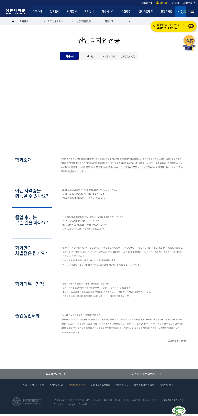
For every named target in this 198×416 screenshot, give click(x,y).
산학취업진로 (148, 12)
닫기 (154, 27)
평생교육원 (170, 12)
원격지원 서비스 (167, 385)
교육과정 (89, 56)
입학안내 (55, 12)
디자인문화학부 (55, 21)
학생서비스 (110, 12)
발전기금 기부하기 (189, 43)
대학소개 (38, 12)
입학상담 (163, 2)
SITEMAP (175, 2)
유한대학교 (16, 11)
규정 (42, 385)
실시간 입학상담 (128, 56)
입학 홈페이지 (146, 2)
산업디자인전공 (83, 21)
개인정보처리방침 (77, 385)
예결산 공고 (28, 385)
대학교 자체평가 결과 (144, 385)
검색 (180, 11)
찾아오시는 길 (56, 385)
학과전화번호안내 (171, 400)
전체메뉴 (192, 11)
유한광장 (128, 12)
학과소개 (109, 21)
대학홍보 (73, 12)
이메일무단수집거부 (100, 385)
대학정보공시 (122, 385)
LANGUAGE (187, 2)
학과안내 (91, 12)
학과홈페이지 (108, 56)
